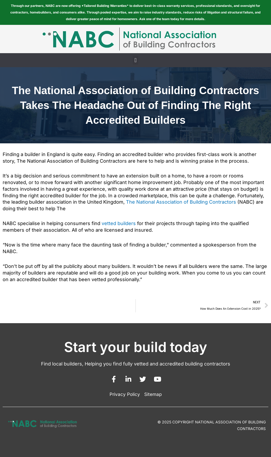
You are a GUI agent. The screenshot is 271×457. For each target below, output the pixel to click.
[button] (135, 60)
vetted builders (119, 223)
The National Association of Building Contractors (181, 202)
